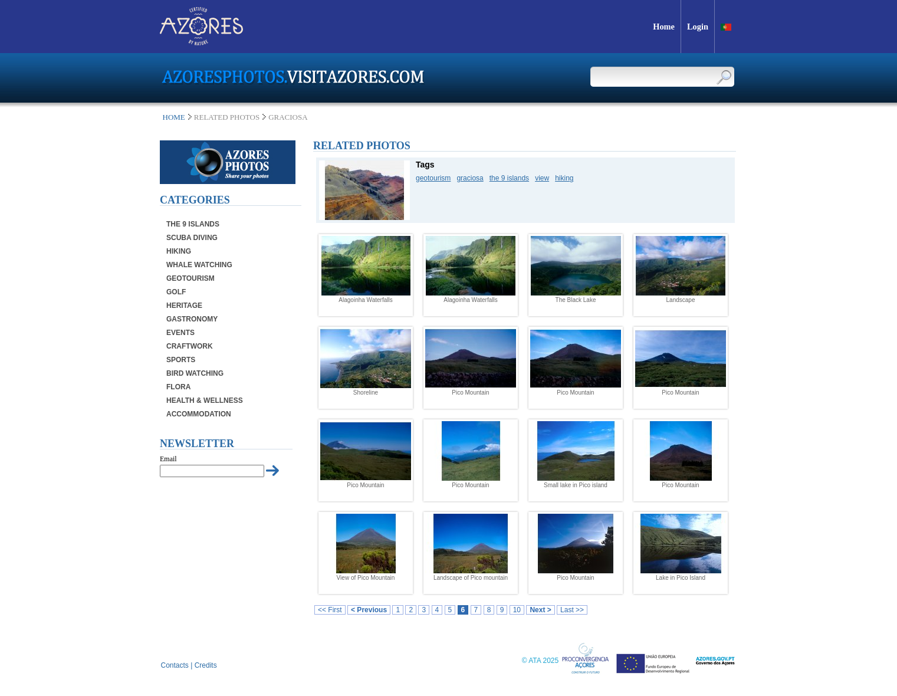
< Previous (369, 610)
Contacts (175, 665)
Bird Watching (195, 373)
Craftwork (189, 346)
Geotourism (190, 278)
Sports (180, 360)
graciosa (469, 178)
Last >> (572, 610)
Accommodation (198, 414)
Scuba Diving (192, 238)
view (542, 178)
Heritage (184, 305)
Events (180, 333)
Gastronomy (192, 319)
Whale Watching (199, 265)
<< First (330, 610)
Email (168, 458)
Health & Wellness (204, 400)
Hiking (178, 251)
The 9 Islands (192, 224)
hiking (564, 178)
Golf (176, 292)
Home (174, 117)
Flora (178, 387)
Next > (540, 610)
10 (517, 610)
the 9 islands (509, 178)
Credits (206, 665)
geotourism (433, 178)
